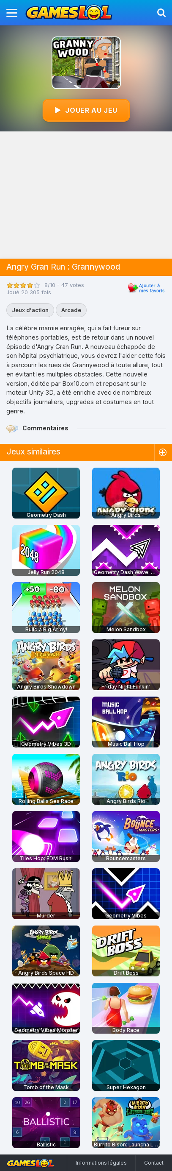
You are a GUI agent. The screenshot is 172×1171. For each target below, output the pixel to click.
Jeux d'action (30, 310)
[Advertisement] (86, 195)
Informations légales (101, 1163)
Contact (154, 1163)
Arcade (71, 310)
